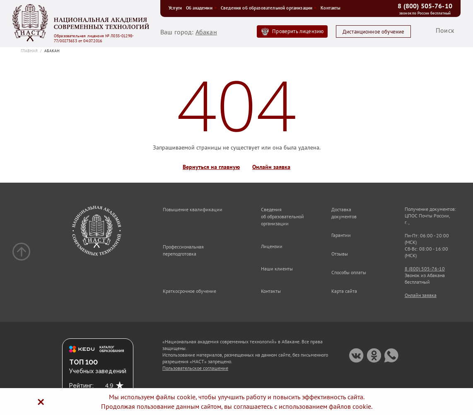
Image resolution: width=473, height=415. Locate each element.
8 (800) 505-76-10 (425, 6)
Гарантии (341, 235)
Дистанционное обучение (374, 31)
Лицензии (271, 246)
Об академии (201, 8)
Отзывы (339, 254)
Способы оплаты (348, 272)
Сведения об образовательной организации (268, 8)
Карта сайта (344, 291)
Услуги (175, 8)
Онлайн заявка (271, 167)
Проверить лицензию (297, 31)
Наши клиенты (277, 268)
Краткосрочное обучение (189, 291)
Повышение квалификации (192, 209)
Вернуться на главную (211, 167)
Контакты (330, 8)
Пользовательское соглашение (195, 368)
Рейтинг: (81, 385)
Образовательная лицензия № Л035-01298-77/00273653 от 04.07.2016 (94, 38)
